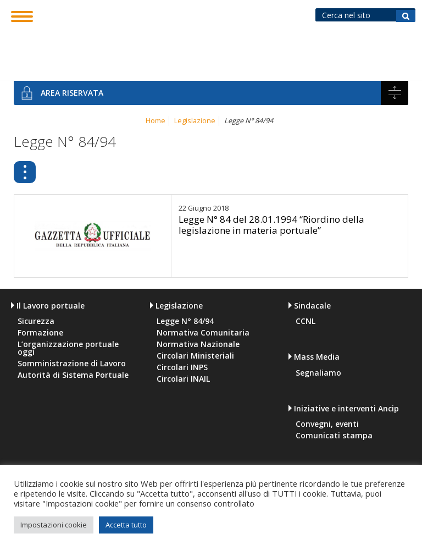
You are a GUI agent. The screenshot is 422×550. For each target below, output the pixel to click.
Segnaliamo (318, 373)
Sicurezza (36, 321)
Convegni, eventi (327, 424)
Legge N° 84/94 (173, 170)
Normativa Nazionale (198, 344)
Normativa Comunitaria (298, 170)
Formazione (40, 333)
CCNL (305, 321)
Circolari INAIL (183, 379)
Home (155, 120)
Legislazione (194, 120)
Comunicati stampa (334, 435)
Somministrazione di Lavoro (72, 363)
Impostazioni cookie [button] (53, 525)
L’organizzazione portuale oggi (68, 348)
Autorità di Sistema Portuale (73, 375)
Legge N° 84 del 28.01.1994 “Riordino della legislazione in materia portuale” (271, 225)
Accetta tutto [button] (126, 525)
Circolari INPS (182, 367)
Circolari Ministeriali (195, 356)
